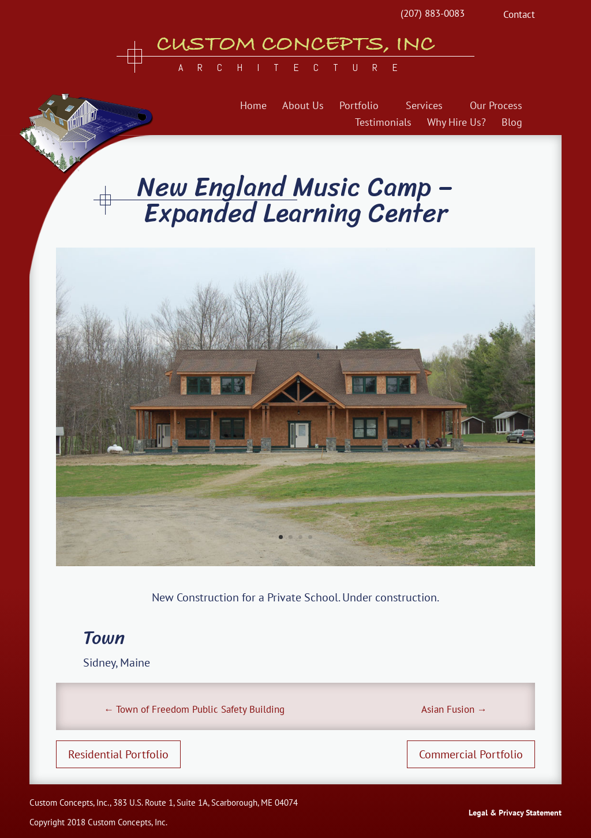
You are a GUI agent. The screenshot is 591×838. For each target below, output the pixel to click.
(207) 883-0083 (433, 13)
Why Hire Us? (456, 123)
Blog (512, 123)
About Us (303, 107)
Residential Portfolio (118, 754)
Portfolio (359, 107)
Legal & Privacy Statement (515, 812)
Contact (519, 15)
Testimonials (383, 123)
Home (253, 107)
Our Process (496, 107)
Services (424, 107)
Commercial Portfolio (471, 754)
